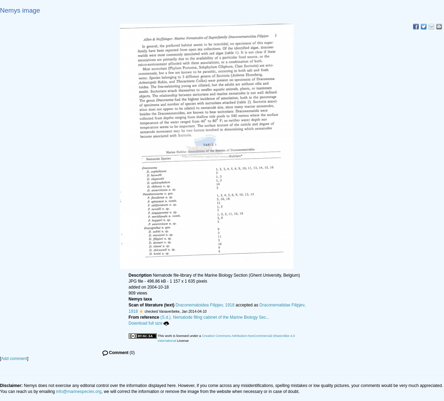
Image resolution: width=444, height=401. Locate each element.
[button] (141, 311)
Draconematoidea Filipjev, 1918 (205, 305)
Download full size (149, 323)
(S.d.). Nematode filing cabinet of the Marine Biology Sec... (215, 317)
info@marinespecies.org (79, 391)
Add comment (14, 358)
